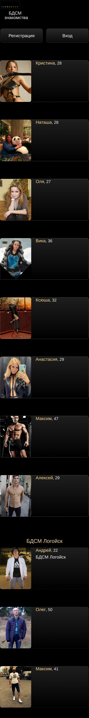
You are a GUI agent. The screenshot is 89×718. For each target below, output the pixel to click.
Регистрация (22, 35)
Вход (67, 35)
